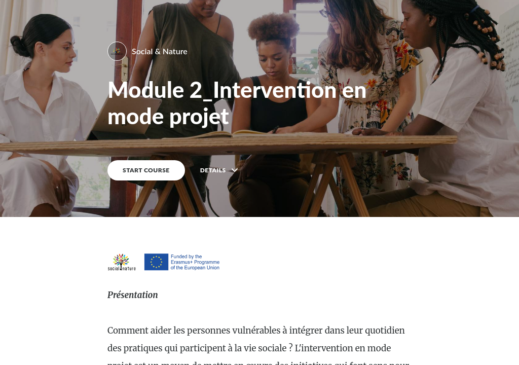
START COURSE (146, 170)
